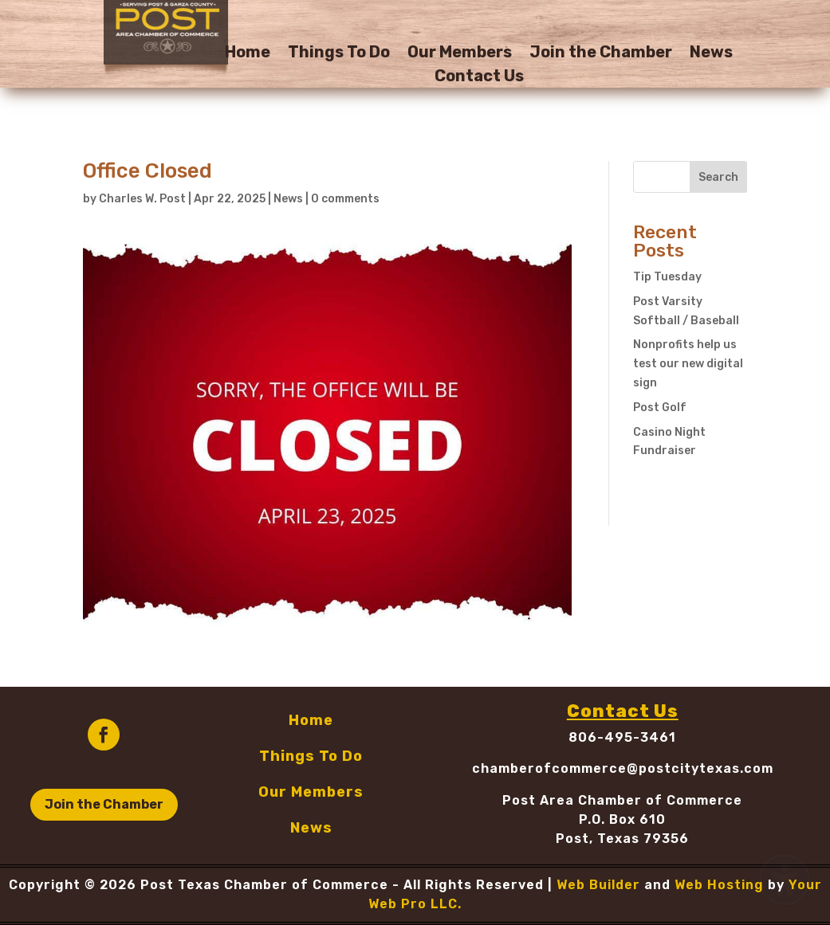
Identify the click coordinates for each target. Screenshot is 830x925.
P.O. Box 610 (622, 819)
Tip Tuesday (667, 277)
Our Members (459, 53)
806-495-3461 (622, 737)
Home (247, 53)
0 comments (345, 199)
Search (718, 177)
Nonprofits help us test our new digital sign (688, 364)
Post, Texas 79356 (622, 838)
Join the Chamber (600, 53)
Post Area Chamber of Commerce (622, 800)
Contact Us (479, 77)
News (711, 53)
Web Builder (598, 884)
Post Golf (659, 407)
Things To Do (339, 53)
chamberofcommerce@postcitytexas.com (622, 768)
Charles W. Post (142, 199)
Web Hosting (719, 884)
